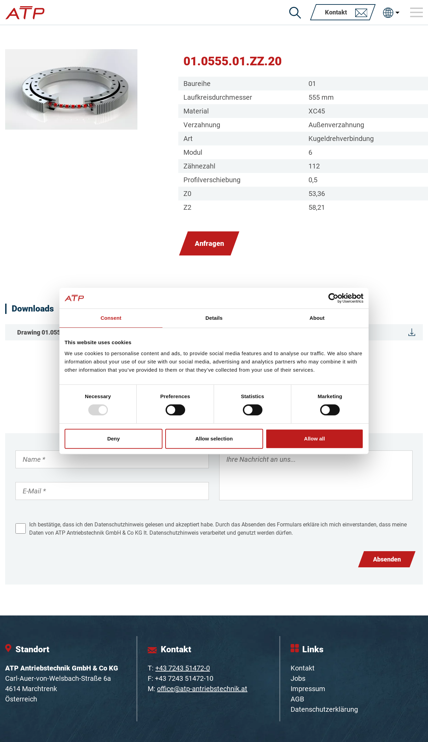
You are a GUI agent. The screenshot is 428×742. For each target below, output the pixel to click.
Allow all (314, 438)
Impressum (308, 689)
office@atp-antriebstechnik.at (202, 689)
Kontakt (303, 668)
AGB (297, 699)
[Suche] (295, 13)
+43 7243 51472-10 (184, 678)
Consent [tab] (111, 318)
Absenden (387, 559)
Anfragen (209, 243)
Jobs (298, 678)
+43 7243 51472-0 (182, 668)
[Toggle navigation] (416, 12)
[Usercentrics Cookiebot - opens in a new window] (333, 298)
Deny (113, 438)
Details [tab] (214, 318)
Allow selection (214, 438)
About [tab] (317, 318)
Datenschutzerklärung (324, 709)
